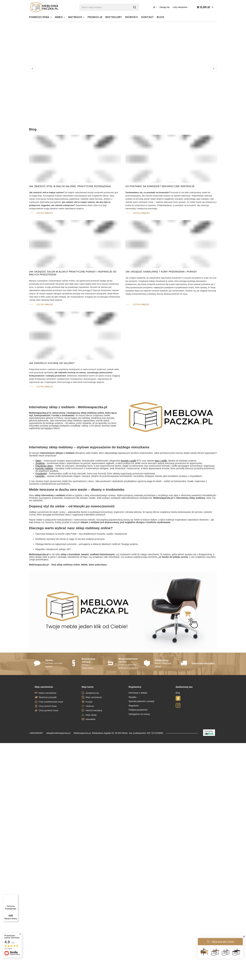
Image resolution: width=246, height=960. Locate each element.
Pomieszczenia (39, 17)
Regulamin (134, 752)
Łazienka (40, 523)
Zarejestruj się (92, 740)
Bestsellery (113, 17)
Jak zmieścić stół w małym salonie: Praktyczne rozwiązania (70, 233)
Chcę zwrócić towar (48, 753)
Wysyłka (132, 744)
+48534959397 (36, 780)
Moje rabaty (91, 762)
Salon (38, 507)
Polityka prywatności (138, 756)
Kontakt (147, 17)
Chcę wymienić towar (48, 757)
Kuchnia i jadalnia (44, 515)
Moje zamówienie (44, 733)
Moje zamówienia (94, 744)
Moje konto (88, 733)
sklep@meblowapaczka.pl (58, 780)
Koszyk (89, 748)
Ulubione (90, 753)
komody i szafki (128, 507)
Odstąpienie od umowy (139, 761)
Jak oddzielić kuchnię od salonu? (52, 410)
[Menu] (16, 896)
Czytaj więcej (44, 260)
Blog (160, 17)
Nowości (131, 17)
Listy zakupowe (180, 7)
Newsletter (90, 766)
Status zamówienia (47, 740)
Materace (75, 17)
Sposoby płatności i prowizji (141, 748)
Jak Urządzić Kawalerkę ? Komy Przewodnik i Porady (161, 318)
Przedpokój (41, 520)
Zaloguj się (164, 7)
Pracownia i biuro (44, 512)
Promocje (95, 17)
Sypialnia (40, 510)
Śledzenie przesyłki (48, 744)
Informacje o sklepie (138, 739)
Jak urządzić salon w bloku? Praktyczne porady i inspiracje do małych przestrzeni (72, 320)
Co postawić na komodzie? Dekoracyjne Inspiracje (160, 233)
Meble (59, 17)
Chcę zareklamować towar (51, 748)
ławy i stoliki (161, 507)
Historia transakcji (94, 757)
